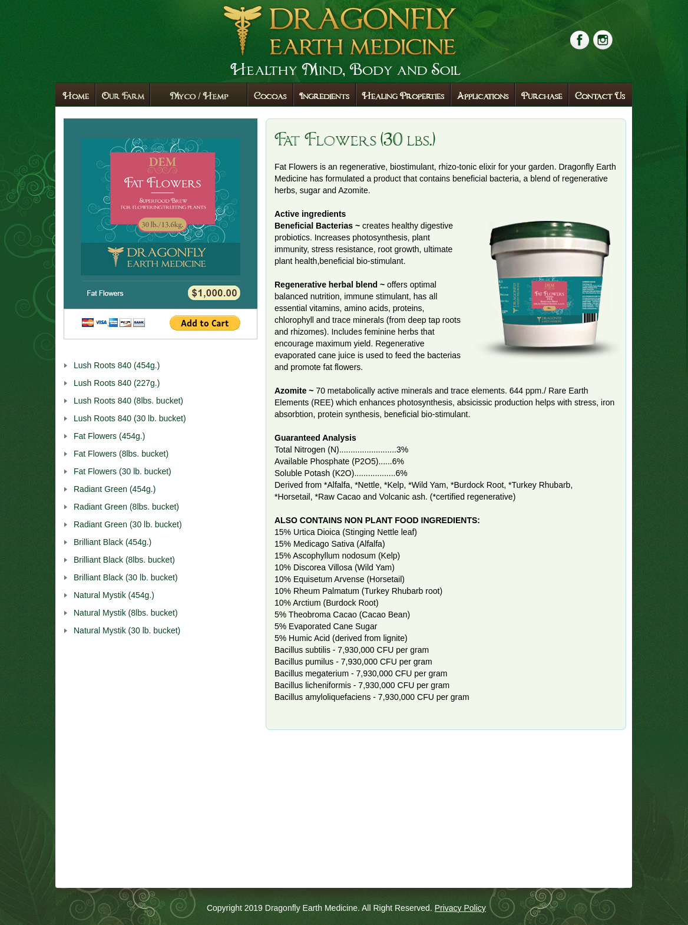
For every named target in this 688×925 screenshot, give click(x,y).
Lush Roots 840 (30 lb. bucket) (130, 418)
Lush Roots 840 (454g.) (117, 365)
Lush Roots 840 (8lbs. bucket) (128, 400)
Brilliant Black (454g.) (112, 542)
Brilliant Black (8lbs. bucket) (124, 559)
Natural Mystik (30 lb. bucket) (127, 630)
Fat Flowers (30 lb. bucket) (122, 471)
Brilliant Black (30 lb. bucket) (126, 577)
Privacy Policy (460, 908)
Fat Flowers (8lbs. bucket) (121, 453)
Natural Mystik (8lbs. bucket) (126, 612)
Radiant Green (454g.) (115, 489)
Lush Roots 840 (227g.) (117, 383)
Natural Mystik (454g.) (114, 595)
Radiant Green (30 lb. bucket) (128, 524)
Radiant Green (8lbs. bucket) (126, 506)
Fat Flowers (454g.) (109, 436)
